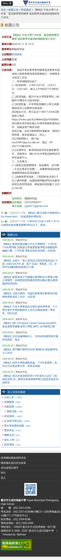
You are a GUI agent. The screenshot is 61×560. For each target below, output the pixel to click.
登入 (3, 477)
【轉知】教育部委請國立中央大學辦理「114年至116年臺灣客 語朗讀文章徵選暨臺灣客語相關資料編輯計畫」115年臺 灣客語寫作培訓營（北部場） (30, 247)
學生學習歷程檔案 (17, 425)
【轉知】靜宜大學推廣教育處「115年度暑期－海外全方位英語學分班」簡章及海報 (29, 364)
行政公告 (13, 397)
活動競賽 (13, 406)
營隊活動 (15, 411)
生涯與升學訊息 (17, 420)
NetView (21, 534)
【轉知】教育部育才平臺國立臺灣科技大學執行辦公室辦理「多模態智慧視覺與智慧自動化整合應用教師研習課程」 (30, 280)
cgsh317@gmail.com (36, 206)
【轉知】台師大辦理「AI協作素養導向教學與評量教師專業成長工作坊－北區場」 (29, 295)
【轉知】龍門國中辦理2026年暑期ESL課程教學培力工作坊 (30, 351)
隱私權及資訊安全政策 (13, 462)
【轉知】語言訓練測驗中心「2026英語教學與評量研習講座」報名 (30, 338)
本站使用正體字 (9, 467)
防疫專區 (12, 444)
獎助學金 (12, 430)
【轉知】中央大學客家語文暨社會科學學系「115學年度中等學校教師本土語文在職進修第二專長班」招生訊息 (29, 310)
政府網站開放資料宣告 (13, 457)
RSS (3, 472)
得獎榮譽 (12, 402)
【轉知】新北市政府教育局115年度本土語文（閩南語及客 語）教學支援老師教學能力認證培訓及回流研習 (30, 379)
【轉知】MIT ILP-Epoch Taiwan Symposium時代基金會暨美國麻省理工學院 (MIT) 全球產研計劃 (29, 325)
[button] (7, 3)
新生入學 (12, 439)
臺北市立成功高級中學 (40, 530)
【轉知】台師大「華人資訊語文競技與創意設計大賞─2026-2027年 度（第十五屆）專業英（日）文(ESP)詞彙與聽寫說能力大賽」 (30, 264)
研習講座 (13, 416)
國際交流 (12, 435)
